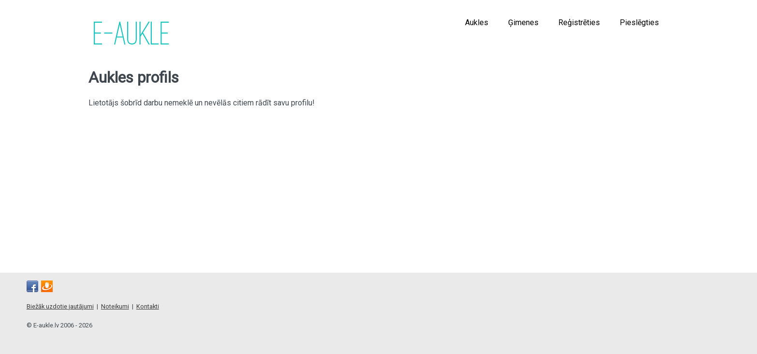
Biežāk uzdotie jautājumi (60, 306)
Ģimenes (523, 22)
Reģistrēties (579, 22)
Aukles (476, 22)
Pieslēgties (639, 22)
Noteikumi (115, 306)
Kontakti (147, 306)
